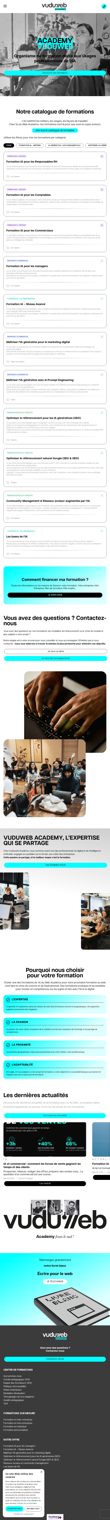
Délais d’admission (12, 1396)
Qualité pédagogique (13, 1406)
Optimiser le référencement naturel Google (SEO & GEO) (31, 1466)
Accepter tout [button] (14, 1509)
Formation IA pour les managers (19, 1452)
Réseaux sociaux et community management (25, 1469)
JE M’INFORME (55, 595)
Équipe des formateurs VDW (17, 1389)
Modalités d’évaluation (14, 1400)
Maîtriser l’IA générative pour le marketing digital (27, 1459)
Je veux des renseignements (55, 658)
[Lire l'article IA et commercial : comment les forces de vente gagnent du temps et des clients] (45, 1154)
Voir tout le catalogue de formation (55, 130)
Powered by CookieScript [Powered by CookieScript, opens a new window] (24, 1514)
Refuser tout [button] (33, 1509)
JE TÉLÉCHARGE (55, 1281)
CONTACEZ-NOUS (55, 1365)
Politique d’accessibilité (14, 1393)
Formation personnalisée (15, 1436)
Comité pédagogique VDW (16, 1386)
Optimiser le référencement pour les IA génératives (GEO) (31, 1463)
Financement (10, 1489)
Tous (8, 145)
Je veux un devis (55, 651)
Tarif (5, 1410)
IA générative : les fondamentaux (64, 145)
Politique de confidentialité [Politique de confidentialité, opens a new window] (27, 1503)
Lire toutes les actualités (55, 1115)
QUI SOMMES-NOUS (56, 865)
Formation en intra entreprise (17, 1429)
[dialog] (23, 1493)
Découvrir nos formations (55, 73)
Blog (5, 1505)
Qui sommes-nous (12, 1382)
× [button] (41, 1472)
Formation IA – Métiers (30, 145)
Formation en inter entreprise (17, 1426)
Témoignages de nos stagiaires (18, 1403)
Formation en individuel (14, 1433)
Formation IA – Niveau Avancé (18, 1456)
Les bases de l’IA (11, 1473)
